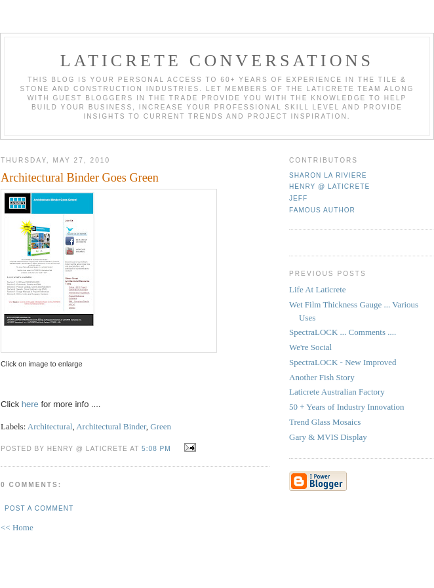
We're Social (310, 347)
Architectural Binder (111, 426)
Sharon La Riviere (328, 175)
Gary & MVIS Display (328, 437)
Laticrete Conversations (217, 60)
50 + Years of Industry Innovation (346, 407)
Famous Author (322, 210)
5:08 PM (156, 448)
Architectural (50, 426)
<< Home (17, 527)
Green (160, 426)
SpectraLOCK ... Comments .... (342, 332)
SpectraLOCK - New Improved (343, 362)
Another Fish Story (322, 377)
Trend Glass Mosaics (325, 422)
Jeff (298, 198)
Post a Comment (39, 508)
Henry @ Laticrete (329, 186)
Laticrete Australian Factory (337, 392)
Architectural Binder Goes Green (80, 177)
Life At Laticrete (317, 289)
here (31, 404)
